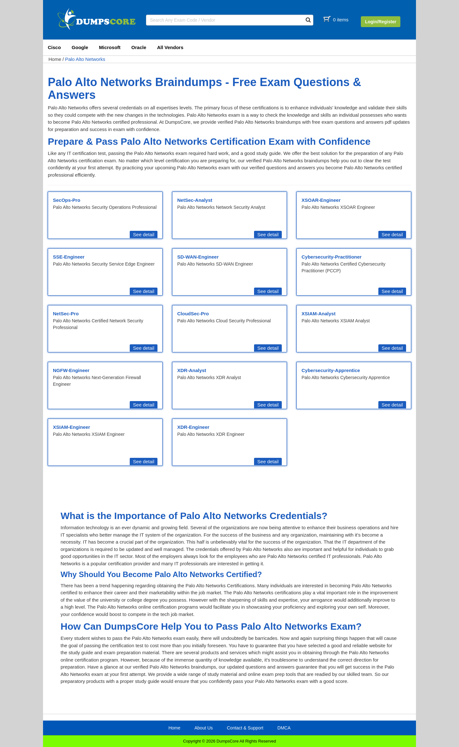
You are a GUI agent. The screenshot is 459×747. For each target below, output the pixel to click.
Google (80, 47)
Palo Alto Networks (85, 59)
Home (54, 59)
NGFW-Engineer (71, 370)
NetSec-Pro (66, 313)
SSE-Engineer (68, 257)
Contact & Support (245, 727)
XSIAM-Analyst (319, 313)
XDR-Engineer (193, 427)
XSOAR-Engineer (321, 200)
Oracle (138, 47)
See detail (143, 234)
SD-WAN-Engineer (198, 257)
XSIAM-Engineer (71, 427)
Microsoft (110, 47)
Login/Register (380, 21)
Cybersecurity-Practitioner (331, 257)
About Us (203, 727)
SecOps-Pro (66, 200)
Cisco (54, 47)
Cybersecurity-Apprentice (331, 370)
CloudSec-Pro (193, 313)
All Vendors (170, 47)
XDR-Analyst (191, 370)
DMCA (283, 727)
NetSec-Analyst (194, 200)
